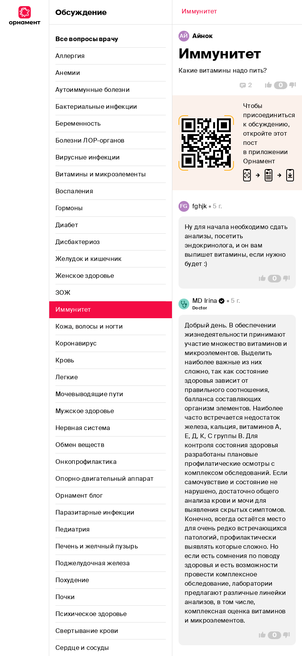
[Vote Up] (266, 85)
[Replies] (246, 85)
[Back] (199, 12)
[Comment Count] (280, 85)
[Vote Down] (294, 85)
